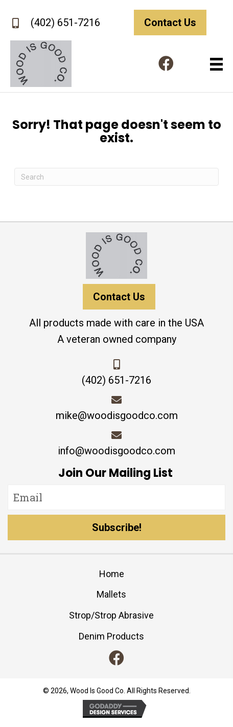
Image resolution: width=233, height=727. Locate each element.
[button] (166, 63)
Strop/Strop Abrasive (111, 615)
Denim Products (111, 636)
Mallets (111, 594)
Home (111, 573)
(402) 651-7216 (65, 22)
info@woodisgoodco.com (116, 451)
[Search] (116, 177)
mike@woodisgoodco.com (117, 415)
